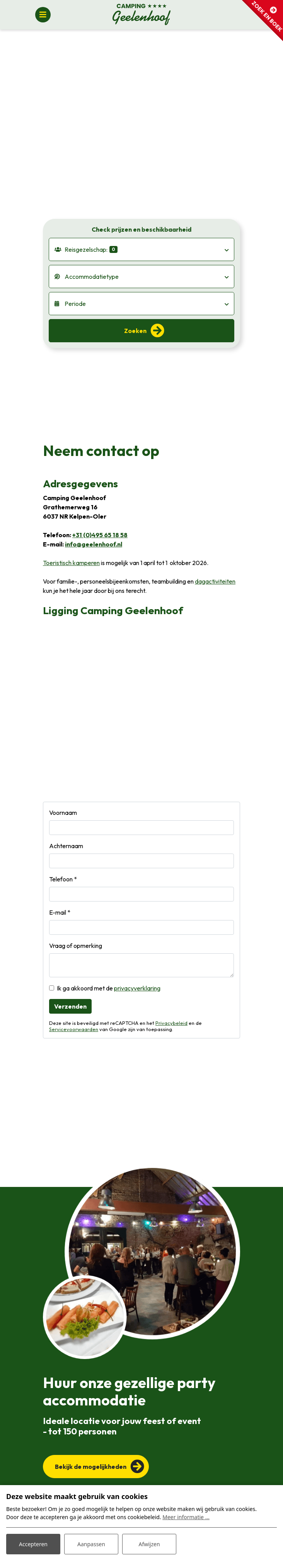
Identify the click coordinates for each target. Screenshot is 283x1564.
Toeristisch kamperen (71, 563)
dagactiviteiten (215, 581)
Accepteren (33, 1544)
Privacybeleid (171, 1023)
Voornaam (63, 812)
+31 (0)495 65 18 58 (100, 535)
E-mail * (59, 912)
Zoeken (135, 331)
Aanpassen (91, 1544)
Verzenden (70, 1006)
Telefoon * (63, 879)
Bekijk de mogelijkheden (90, 1466)
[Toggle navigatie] (43, 14)
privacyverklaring (137, 988)
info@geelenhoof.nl (93, 544)
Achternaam (66, 846)
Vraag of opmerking (75, 945)
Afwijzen (149, 1544)
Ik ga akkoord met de (108, 988)
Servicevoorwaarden (73, 1029)
